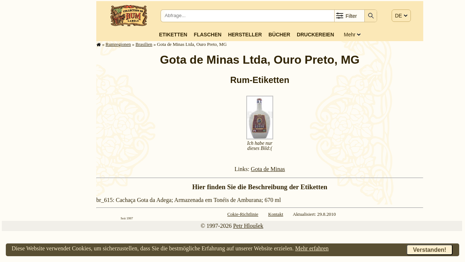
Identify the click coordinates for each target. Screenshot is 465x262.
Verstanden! (429, 250)
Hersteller (245, 34)
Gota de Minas (268, 169)
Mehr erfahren (312, 248)
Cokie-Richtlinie (242, 214)
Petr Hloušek (248, 226)
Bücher (279, 34)
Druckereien (315, 34)
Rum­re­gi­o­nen (118, 44)
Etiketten (173, 34)
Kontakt (275, 214)
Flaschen (207, 34)
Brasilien (144, 44)
